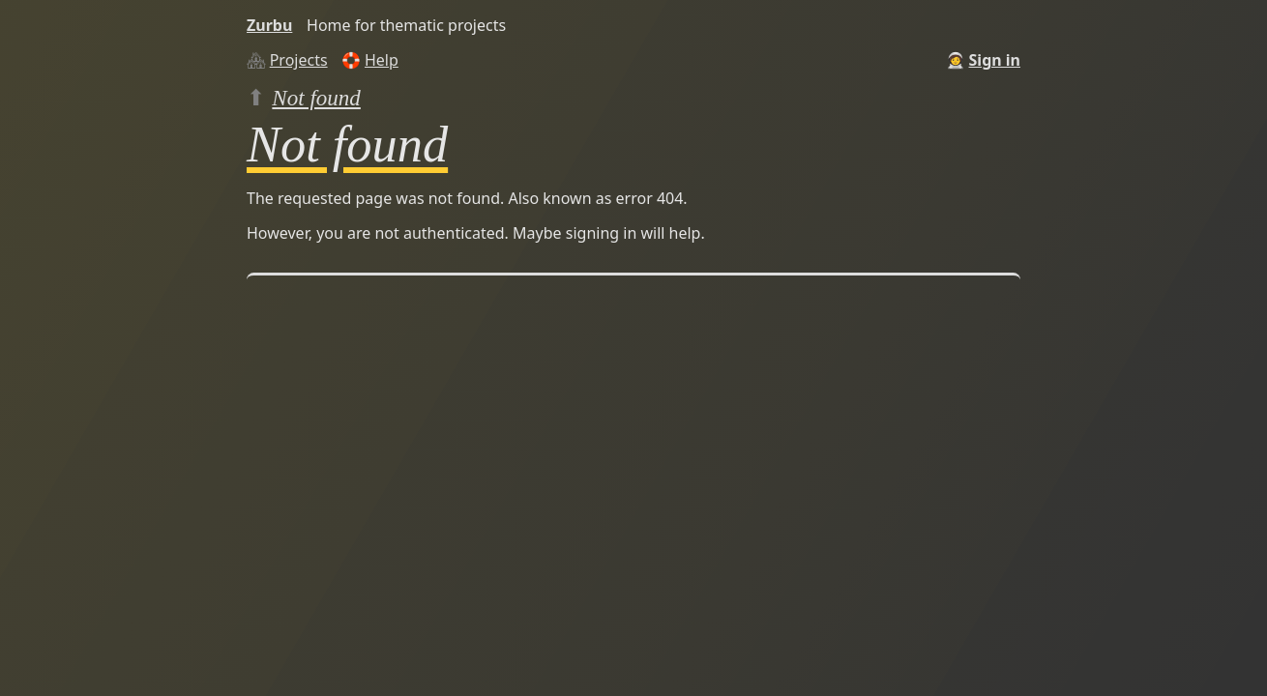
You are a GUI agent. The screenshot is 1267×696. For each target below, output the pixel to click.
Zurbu (269, 25)
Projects (299, 60)
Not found (316, 97)
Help (381, 60)
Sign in (994, 60)
